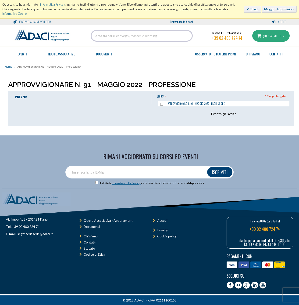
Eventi (22, 53)
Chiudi (253, 9)
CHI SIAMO (253, 53)
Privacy (162, 230)
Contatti (90, 242)
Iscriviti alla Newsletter (32, 21)
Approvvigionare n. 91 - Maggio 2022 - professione (196, 103)
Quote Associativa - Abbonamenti (108, 220)
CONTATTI (276, 53)
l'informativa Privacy (52, 4)
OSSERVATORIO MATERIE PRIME (215, 53)
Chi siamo (91, 236)
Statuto (89, 248)
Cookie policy (167, 236)
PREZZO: (21, 96)
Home (8, 66)
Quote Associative (61, 53)
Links (160, 96)
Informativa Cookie (14, 13)
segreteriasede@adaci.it (35, 234)
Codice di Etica (94, 254)
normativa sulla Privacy (126, 183)
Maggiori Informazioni (279, 9)
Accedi (279, 21)
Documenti (104, 53)
